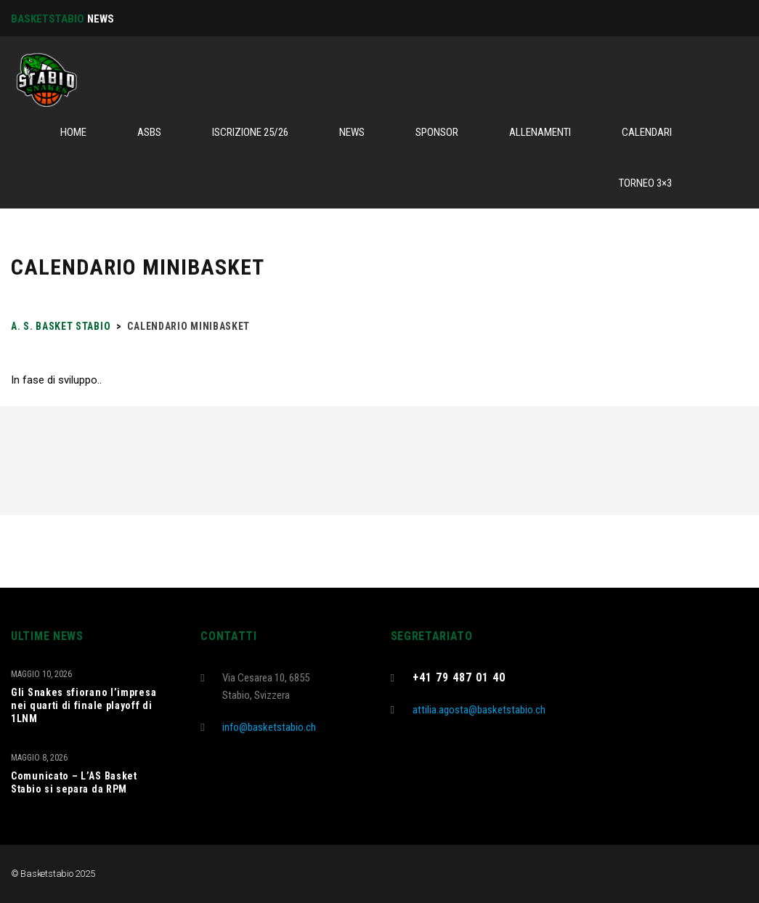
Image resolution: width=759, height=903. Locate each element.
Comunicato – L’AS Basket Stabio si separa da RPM (74, 782)
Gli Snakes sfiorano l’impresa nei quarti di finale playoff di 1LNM (83, 705)
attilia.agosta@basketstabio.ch (479, 709)
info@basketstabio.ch (269, 727)
